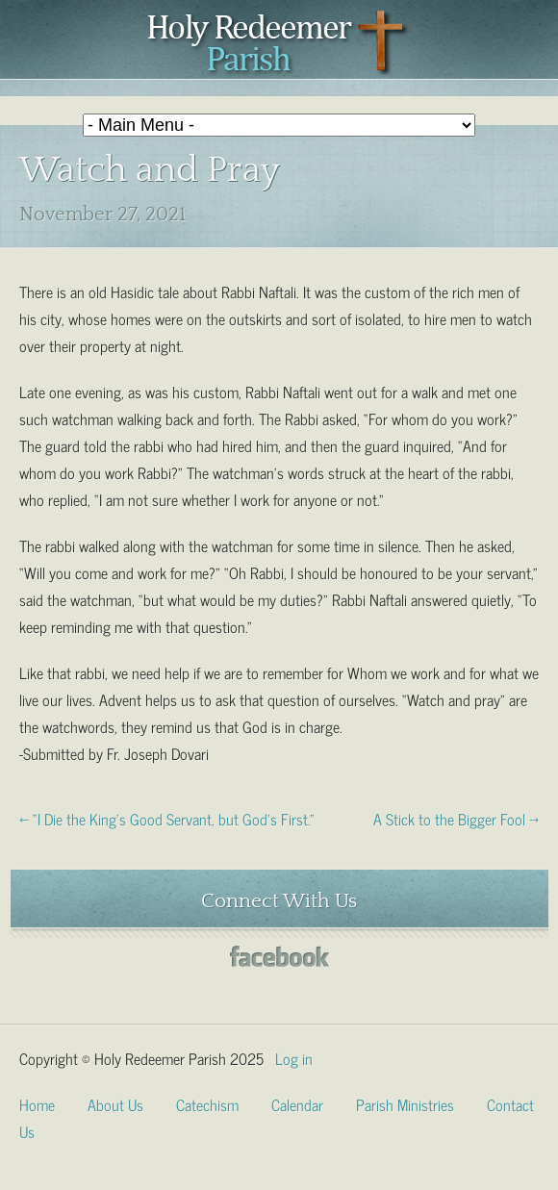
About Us (115, 1103)
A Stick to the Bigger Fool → (456, 817)
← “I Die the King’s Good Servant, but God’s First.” (167, 817)
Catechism (207, 1103)
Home (37, 1103)
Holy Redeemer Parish (279, 44)
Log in (294, 1057)
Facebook (279, 957)
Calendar (297, 1103)
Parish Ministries (405, 1103)
